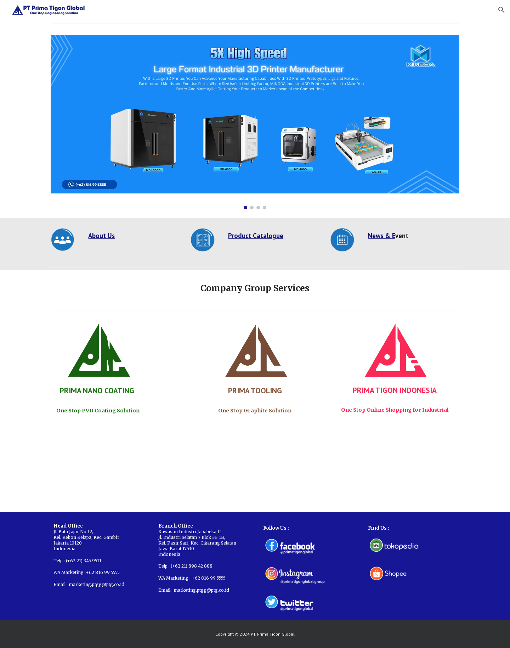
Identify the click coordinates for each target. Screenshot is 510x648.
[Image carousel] (255, 122)
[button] (501, 9)
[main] (132, 235)
